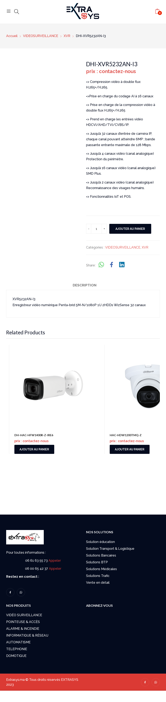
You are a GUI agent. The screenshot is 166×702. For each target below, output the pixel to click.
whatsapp (21, 592)
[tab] (84, 286)
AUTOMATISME (18, 642)
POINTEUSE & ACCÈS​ (23, 622)
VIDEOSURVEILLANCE (122, 247)
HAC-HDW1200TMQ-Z (126, 435)
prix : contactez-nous (111, 71)
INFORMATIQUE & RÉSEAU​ (27, 635)
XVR (145, 247)
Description (85, 285)
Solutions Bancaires (101, 555)
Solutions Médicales (101, 569)
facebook (10, 592)
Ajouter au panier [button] (34, 449)
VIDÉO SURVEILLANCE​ (24, 615)
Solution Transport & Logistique (110, 549)
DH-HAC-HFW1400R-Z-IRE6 (33, 435)
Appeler (54, 561)
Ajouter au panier (130, 228)
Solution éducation (100, 542)
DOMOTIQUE (16, 656)
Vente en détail (98, 583)
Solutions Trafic (98, 576)
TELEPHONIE (16, 649)
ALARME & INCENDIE (22, 629)
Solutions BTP (97, 562)
